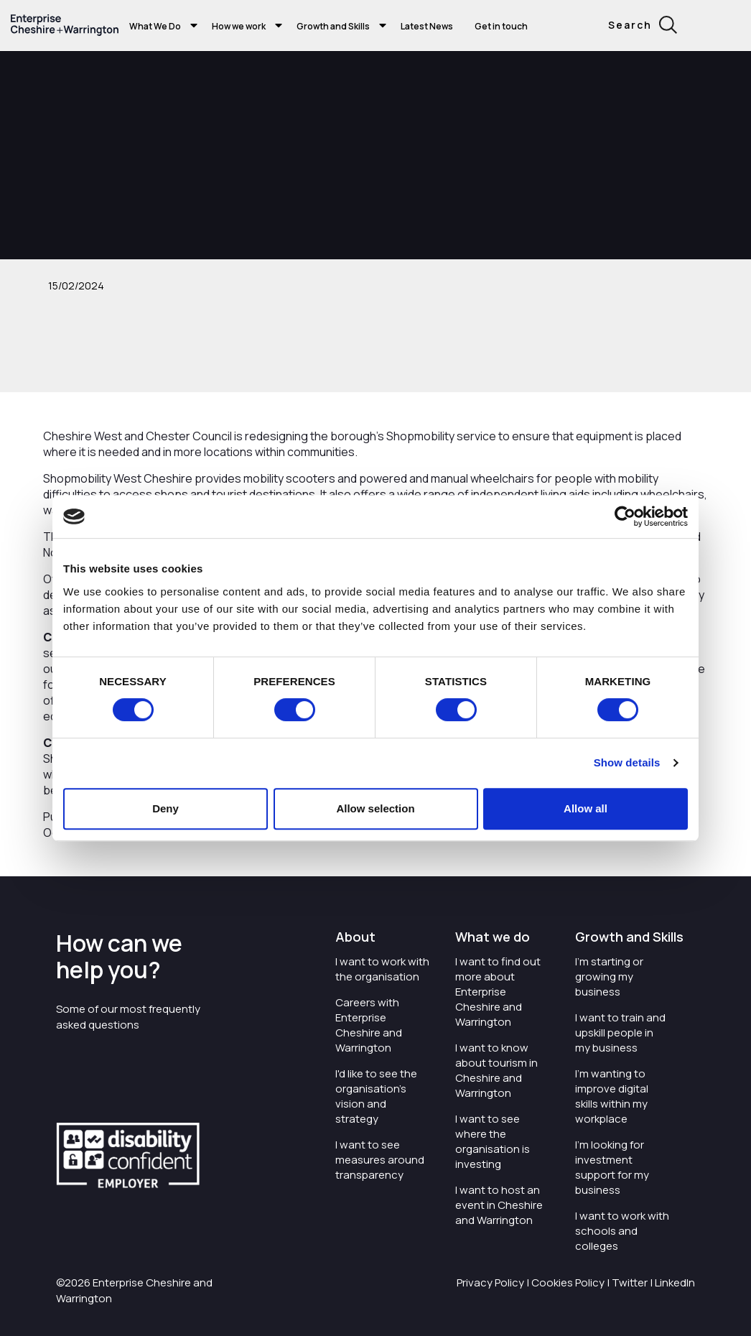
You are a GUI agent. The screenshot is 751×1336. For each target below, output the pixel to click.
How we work (239, 26)
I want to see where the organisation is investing (492, 1141)
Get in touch (501, 26)
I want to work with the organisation (382, 969)
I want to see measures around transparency (379, 1159)
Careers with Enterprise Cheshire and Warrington (368, 1025)
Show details (627, 762)
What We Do (155, 26)
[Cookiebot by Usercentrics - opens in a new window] (625, 516)
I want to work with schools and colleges (622, 1230)
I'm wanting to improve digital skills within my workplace (611, 1096)
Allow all (585, 808)
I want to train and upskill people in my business (620, 1032)
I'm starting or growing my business (609, 976)
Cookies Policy (568, 1282)
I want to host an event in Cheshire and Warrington (499, 1205)
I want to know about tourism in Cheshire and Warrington (496, 1070)
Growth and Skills (333, 26)
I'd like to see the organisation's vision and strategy (376, 1096)
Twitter (630, 1282)
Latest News (427, 26)
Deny (165, 808)
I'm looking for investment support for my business (612, 1167)
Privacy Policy (490, 1282)
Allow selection (375, 808)
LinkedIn (675, 1282)
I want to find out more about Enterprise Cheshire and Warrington (498, 991)
